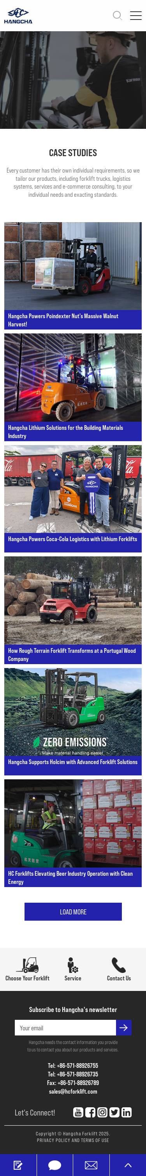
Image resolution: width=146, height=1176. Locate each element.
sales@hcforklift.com (73, 1091)
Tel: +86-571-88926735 (73, 1074)
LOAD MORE (73, 911)
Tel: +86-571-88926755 (73, 1065)
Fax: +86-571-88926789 (73, 1082)
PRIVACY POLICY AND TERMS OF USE (73, 1140)
